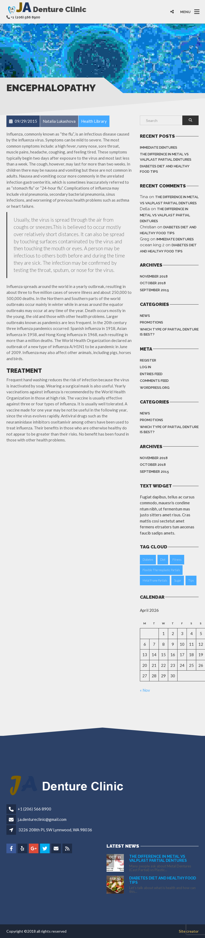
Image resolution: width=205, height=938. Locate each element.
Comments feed (154, 381)
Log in (145, 367)
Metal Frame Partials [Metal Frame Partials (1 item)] (155, 580)
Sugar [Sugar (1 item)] (177, 580)
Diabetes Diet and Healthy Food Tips (165, 169)
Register (148, 360)
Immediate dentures (158, 147)
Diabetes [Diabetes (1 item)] (148, 559)
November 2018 (154, 276)
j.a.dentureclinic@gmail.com (42, 819)
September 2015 (154, 290)
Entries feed (151, 374)
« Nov (145, 690)
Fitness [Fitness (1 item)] (177, 559)
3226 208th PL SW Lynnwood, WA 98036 (55, 829)
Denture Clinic (46, 9)
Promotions (151, 322)
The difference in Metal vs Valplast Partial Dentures (165, 157)
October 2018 (153, 283)
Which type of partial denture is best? (169, 332)
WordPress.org (154, 388)
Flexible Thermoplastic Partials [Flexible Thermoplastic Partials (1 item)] (161, 570)
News (145, 316)
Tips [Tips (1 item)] (191, 580)
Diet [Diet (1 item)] (162, 559)
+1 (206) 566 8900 (34, 808)
